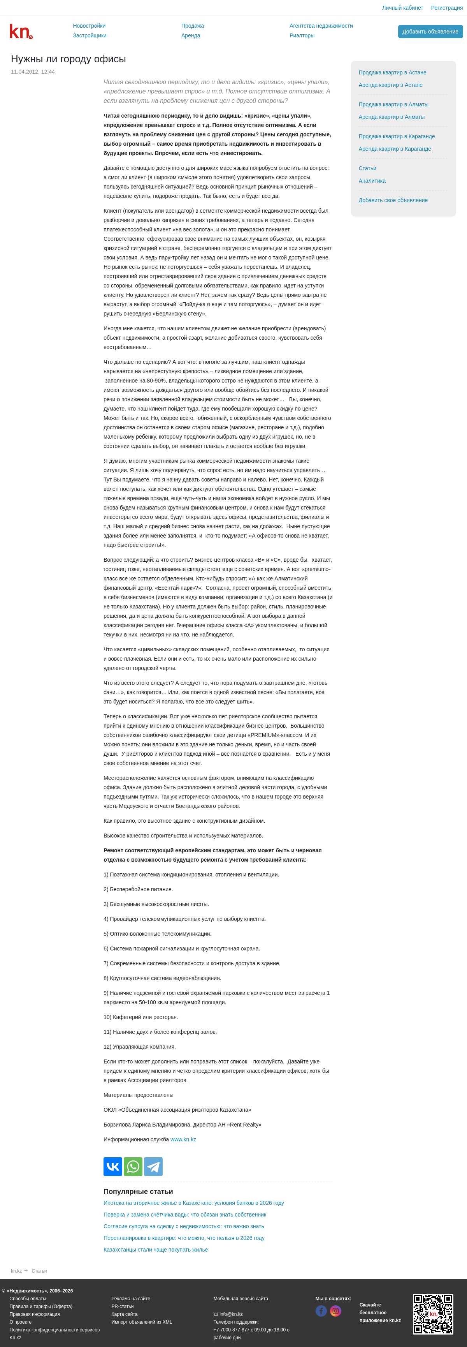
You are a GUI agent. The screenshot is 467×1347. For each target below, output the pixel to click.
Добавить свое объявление (393, 200)
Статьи (367, 168)
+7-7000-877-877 (231, 1330)
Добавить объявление (430, 31)
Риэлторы (302, 35)
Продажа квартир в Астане (393, 72)
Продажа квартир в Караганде (397, 136)
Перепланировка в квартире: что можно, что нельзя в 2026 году (184, 1238)
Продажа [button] (192, 26)
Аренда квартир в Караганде (395, 149)
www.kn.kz (183, 1139)
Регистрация (447, 8)
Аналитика (372, 181)
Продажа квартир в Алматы (393, 104)
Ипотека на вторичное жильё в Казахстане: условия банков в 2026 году (194, 1203)
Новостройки (89, 26)
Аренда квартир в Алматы (392, 117)
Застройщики (90, 35)
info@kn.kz (228, 1314)
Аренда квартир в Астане (391, 85)
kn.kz (16, 1271)
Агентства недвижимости (321, 26)
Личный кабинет (402, 8)
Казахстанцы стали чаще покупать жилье (156, 1250)
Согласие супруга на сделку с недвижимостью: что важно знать (184, 1226)
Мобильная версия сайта (241, 1298)
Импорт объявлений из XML (142, 1322)
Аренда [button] (190, 35)
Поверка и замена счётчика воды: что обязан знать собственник (185, 1214)
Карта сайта (125, 1314)
